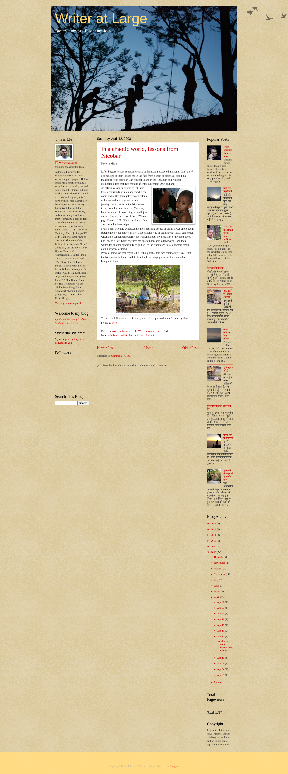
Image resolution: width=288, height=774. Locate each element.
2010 (214, 540)
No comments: (152, 331)
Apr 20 (221, 613)
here (114, 322)
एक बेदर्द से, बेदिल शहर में (227, 294)
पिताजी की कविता (215, 268)
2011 (214, 535)
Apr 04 (221, 669)
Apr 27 (221, 607)
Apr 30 (221, 602)
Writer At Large (68, 162)
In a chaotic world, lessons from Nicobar (225, 646)
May (216, 591)
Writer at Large (101, 18)
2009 (214, 546)
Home (148, 348)
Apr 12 (221, 636)
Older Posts (190, 348)
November (220, 562)
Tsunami (149, 335)
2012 (214, 529)
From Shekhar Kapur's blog (227, 151)
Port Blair (139, 335)
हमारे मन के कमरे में (228, 437)
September (220, 574)
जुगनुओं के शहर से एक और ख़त (228, 475)
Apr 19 (221, 619)
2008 (214, 552)
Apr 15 (221, 630)
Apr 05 (221, 663)
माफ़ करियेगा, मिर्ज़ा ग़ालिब (227, 334)
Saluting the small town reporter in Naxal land (228, 234)
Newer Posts (106, 348)
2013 (214, 523)
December (219, 557)
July (216, 580)
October (218, 568)
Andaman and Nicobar (120, 335)
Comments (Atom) (121, 355)
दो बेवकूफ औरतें (228, 369)
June (216, 585)
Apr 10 (221, 657)
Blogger (174, 766)
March (217, 682)
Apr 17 (221, 625)
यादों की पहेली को (227, 190)
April (217, 597)
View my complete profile (68, 303)
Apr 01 (221, 675)
